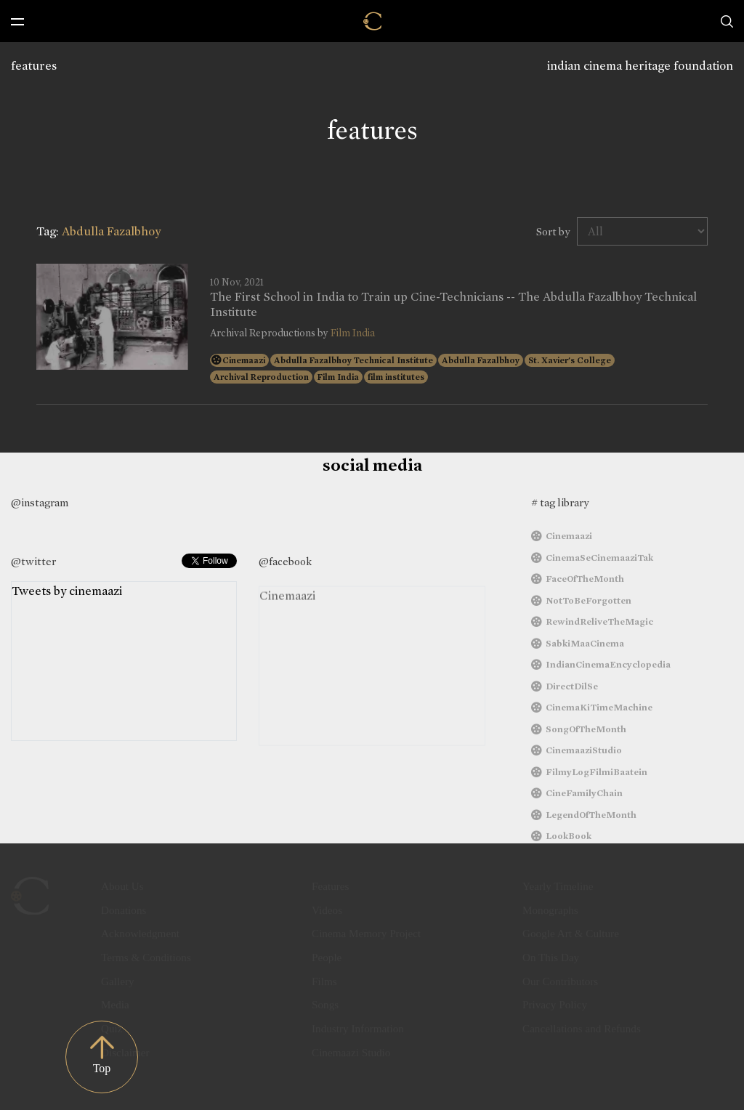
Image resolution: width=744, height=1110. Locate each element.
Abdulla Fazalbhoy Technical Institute (353, 360)
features (34, 65)
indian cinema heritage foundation (640, 65)
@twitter (33, 561)
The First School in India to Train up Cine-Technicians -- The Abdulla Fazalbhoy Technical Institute (453, 304)
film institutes (396, 377)
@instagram (39, 502)
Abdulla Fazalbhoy (480, 360)
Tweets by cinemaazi (67, 599)
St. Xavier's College (569, 360)
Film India (353, 333)
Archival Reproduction (261, 377)
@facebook (285, 561)
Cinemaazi (243, 360)
